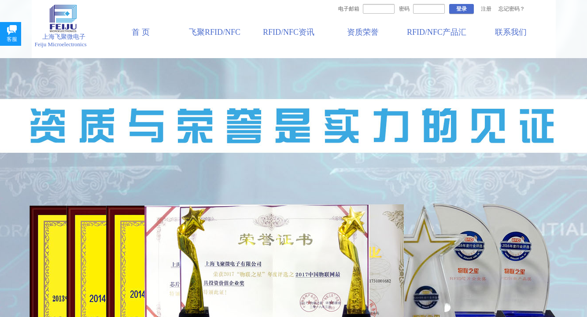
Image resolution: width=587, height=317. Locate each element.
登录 (461, 9)
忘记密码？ (511, 9)
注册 (486, 9)
